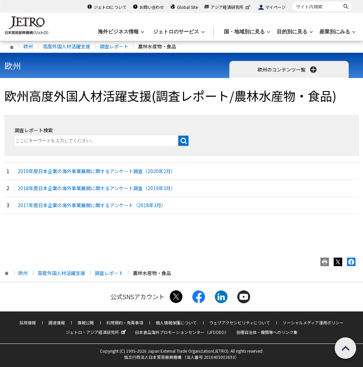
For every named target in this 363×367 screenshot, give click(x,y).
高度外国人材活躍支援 (66, 46)
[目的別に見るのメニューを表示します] (294, 32)
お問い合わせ (151, 7)
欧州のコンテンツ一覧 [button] (288, 69)
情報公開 (85, 322)
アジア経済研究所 (231, 7)
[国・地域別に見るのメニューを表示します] (246, 32)
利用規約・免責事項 (124, 322)
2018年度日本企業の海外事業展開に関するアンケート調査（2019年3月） (97, 188)
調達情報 (56, 322)
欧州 (28, 46)
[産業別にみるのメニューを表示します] (336, 32)
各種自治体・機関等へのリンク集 (267, 332)
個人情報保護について (176, 322)
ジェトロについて (110, 7)
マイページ (275, 7)
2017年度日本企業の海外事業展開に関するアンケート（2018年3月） (92, 205)
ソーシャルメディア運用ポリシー (313, 322)
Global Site (187, 7)
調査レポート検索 (34, 130)
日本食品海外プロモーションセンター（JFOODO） (182, 332)
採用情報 (27, 322)
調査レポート (114, 46)
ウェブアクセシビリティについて (239, 322)
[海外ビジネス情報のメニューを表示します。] (120, 32)
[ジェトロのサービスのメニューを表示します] (178, 32)
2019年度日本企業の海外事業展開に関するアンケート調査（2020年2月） (97, 171)
